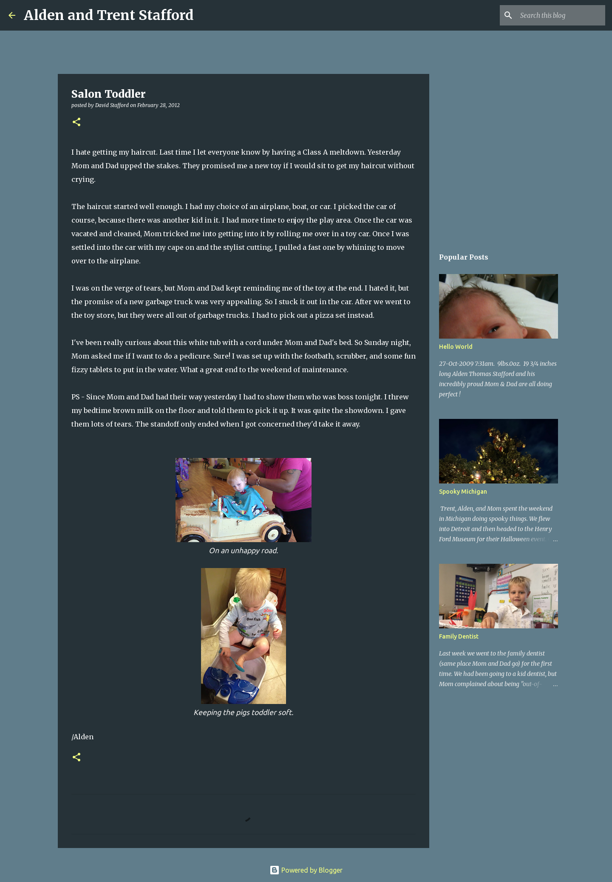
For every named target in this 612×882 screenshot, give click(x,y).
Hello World (456, 346)
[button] (76, 122)
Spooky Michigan (463, 491)
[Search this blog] (560, 15)
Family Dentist (459, 636)
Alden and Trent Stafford (109, 15)
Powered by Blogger (306, 870)
